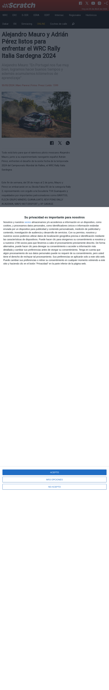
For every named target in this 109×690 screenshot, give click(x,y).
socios (27, 222)
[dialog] (54, 448)
